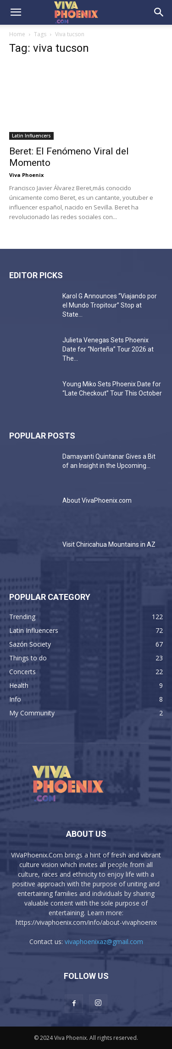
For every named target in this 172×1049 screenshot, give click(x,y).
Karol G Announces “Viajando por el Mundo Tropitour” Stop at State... (109, 305)
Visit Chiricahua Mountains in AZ (108, 544)
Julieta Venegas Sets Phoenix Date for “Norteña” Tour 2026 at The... (108, 349)
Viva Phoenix (26, 174)
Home (17, 34)
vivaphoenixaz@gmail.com (104, 941)
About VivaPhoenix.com (97, 500)
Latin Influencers (31, 135)
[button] (15, 12)
